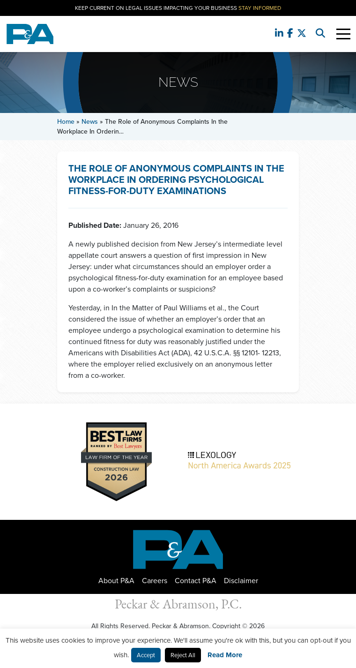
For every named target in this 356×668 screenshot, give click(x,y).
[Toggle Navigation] (343, 34)
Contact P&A (195, 580)
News (90, 122)
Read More (225, 655)
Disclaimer (241, 580)
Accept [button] (146, 655)
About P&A (116, 580)
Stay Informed (259, 8)
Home (65, 122)
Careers (154, 580)
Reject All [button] (183, 655)
